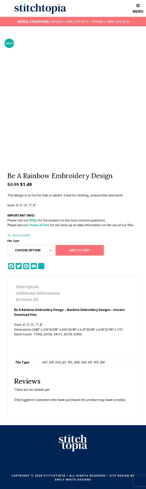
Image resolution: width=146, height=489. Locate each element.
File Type (13, 241)
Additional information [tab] (38, 293)
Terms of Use (39, 225)
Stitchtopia (40, 9)
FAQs (33, 220)
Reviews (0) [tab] (27, 299)
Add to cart (80, 250)
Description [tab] (27, 286)
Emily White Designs (73, 479)
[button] (18, 235)
